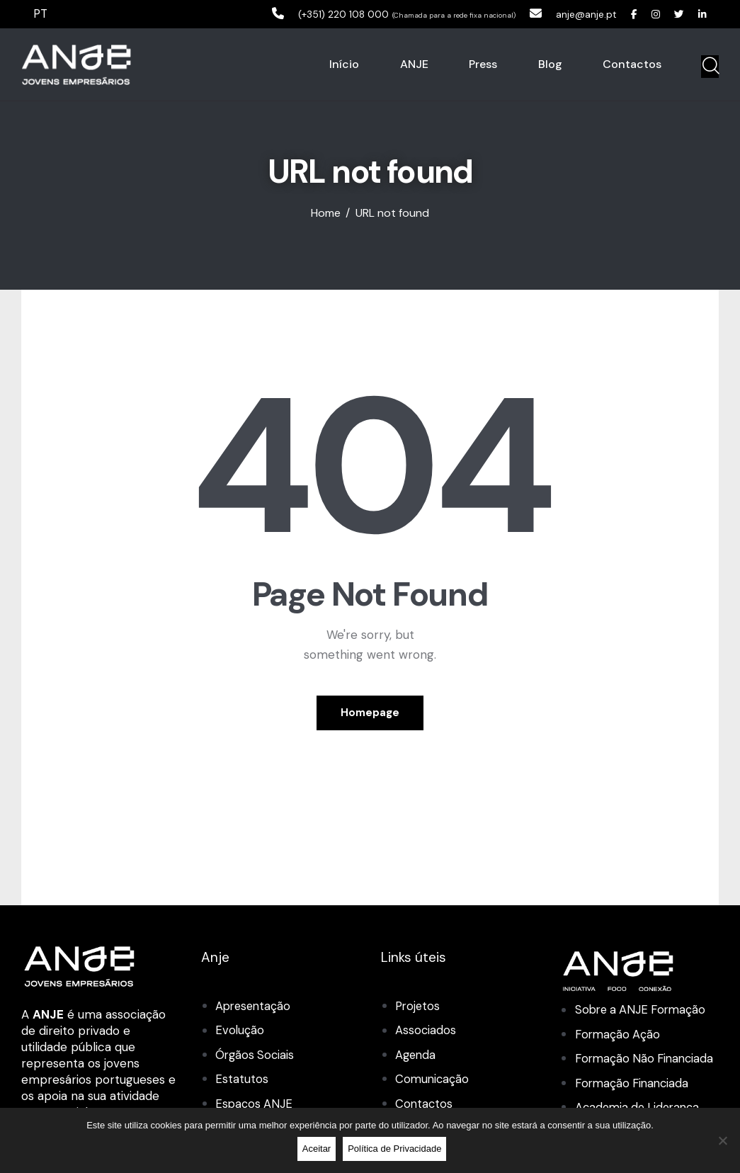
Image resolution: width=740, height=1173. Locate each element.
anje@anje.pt (573, 13)
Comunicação (433, 1079)
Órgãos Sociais (256, 1055)
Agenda (416, 1055)
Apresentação (254, 1007)
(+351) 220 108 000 (315, 13)
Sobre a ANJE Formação (643, 1011)
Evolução (240, 1031)
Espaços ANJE (254, 1104)
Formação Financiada (634, 1103)
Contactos (424, 1104)
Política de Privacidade (396, 1150)
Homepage (370, 713)
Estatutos (241, 1079)
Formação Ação (619, 1035)
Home (326, 215)
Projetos (418, 1007)
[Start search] (710, 67)
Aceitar (318, 1150)
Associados (426, 1031)
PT (41, 13)
